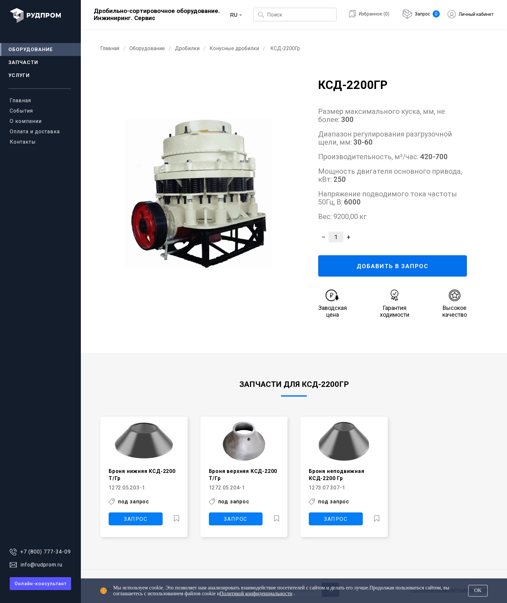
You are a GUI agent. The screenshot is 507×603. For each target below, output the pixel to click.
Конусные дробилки (234, 48)
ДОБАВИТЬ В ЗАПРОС (392, 266)
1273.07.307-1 (327, 487)
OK (477, 590)
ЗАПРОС (135, 518)
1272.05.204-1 (227, 487)
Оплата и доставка (35, 131)
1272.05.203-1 (127, 487)
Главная (20, 100)
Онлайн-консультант (41, 583)
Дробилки (187, 48)
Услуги (19, 75)
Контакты (23, 142)
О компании (26, 121)
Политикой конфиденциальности (256, 593)
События (21, 111)
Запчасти (23, 62)
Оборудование (30, 49)
